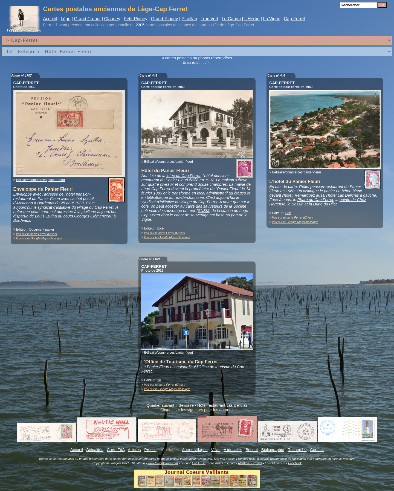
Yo (159, 380)
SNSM (203, 210)
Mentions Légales (250, 463)
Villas (215, 450)
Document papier (41, 229)
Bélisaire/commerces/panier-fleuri (40, 180)
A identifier (233, 450)
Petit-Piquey (135, 18)
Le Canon (231, 18)
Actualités (94, 450)
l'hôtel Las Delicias (342, 195)
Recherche (297, 450)
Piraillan (189, 18)
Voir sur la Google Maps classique (39, 238)
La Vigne (271, 18)
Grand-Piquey (164, 18)
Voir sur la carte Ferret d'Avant (36, 234)
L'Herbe (252, 18)
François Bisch (246, 458)
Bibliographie (272, 450)
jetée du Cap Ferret (183, 175)
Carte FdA (116, 450)
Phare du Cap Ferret (315, 199)
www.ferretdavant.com (162, 463)
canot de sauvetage (191, 215)
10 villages (169, 450)
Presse (150, 450)
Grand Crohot (87, 18)
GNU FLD (198, 463)
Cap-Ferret (294, 18)
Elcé (160, 228)
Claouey (112, 18)
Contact (317, 450)
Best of (251, 450)
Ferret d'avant (55, 25)
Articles (134, 450)
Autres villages (195, 450)
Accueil (50, 18)
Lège (66, 18)
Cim (288, 213)
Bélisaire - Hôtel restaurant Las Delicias (213, 405)
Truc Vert (209, 18)
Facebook (295, 463)
